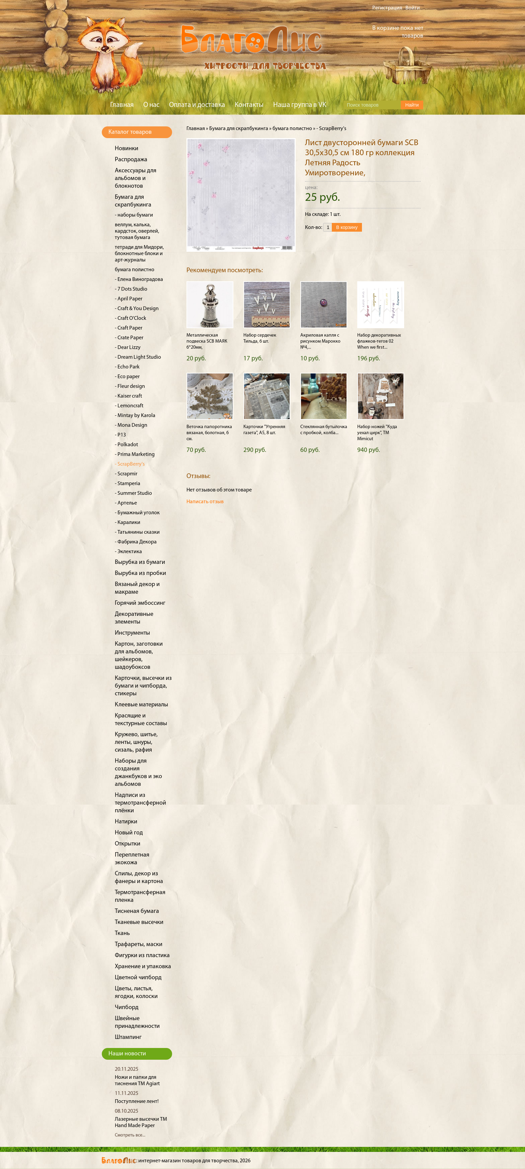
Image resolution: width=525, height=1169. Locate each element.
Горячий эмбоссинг (140, 603)
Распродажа (131, 160)
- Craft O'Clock (130, 318)
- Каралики (127, 522)
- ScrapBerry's (130, 464)
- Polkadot (126, 445)
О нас (151, 105)
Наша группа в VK (299, 105)
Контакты (249, 105)
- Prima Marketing (135, 454)
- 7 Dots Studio (131, 289)
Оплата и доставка (197, 105)
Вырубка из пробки (140, 573)
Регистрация (387, 8)
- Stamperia (127, 483)
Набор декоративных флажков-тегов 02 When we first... (379, 341)
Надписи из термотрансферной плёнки (140, 803)
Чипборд (127, 1007)
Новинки (126, 148)
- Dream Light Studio (138, 357)
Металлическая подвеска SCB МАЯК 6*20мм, (206, 341)
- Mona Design (131, 425)
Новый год (129, 833)
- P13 (120, 435)
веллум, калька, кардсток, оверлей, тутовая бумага (137, 231)
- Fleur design (130, 386)
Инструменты (132, 633)
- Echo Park (127, 367)
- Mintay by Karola (135, 415)
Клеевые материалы (141, 705)
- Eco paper (127, 376)
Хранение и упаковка (143, 966)
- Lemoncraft (129, 406)
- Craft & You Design (137, 308)
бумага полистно (134, 270)
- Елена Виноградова (139, 279)
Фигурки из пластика (142, 955)
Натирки (126, 822)
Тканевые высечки (139, 922)
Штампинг (128, 1037)
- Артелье (126, 503)
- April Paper (128, 299)
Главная (122, 105)
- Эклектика (128, 551)
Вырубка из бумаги (140, 562)
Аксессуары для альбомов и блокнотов (135, 178)
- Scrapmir (126, 474)
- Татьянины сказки (137, 532)
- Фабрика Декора (136, 542)
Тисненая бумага (137, 911)
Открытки (127, 844)
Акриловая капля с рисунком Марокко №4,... (320, 341)
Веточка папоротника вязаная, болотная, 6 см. (209, 433)
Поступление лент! (137, 1101)
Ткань (122, 933)
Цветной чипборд (138, 978)
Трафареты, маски (138, 944)
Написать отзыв (205, 502)
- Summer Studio (133, 493)
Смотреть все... (130, 1135)
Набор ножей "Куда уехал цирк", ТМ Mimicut (377, 433)
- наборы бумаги (134, 215)
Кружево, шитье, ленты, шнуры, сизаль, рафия (136, 742)
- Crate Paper (129, 338)
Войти (412, 8)
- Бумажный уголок (137, 513)
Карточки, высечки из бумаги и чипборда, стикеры (143, 686)
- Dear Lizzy (128, 347)
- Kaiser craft (128, 396)
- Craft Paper (128, 328)
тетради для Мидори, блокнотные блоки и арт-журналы (139, 254)
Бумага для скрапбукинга (238, 128)
